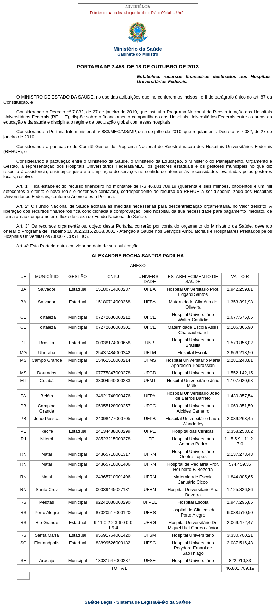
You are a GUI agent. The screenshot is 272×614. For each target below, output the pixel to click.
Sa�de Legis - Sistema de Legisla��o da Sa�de (138, 602)
